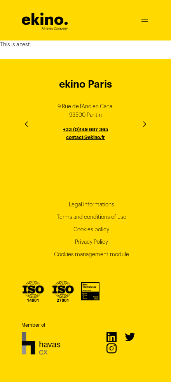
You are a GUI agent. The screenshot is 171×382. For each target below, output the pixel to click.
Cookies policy (91, 229)
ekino (44, 19)
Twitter (129, 337)
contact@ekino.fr (85, 137)
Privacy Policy (91, 242)
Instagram (111, 348)
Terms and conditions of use (91, 217)
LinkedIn (111, 337)
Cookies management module (91, 254)
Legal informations (91, 204)
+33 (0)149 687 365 (85, 129)
